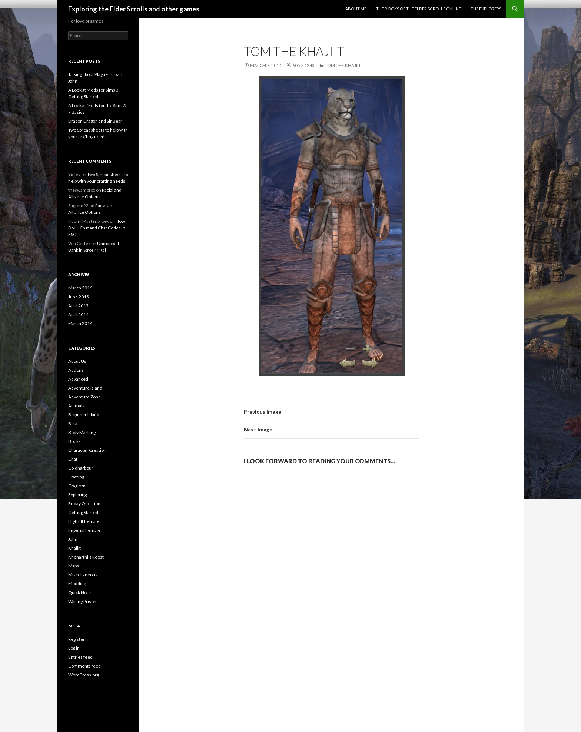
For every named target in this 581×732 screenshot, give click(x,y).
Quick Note (79, 592)
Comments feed (84, 666)
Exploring (77, 494)
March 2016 (80, 288)
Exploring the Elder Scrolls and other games (133, 9)
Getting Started (83, 512)
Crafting (76, 477)
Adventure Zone (84, 397)
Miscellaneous (82, 574)
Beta (72, 423)
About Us (77, 361)
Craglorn (77, 485)
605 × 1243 (303, 65)
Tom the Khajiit (343, 65)
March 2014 (80, 323)
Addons (76, 370)
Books (74, 441)
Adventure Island (85, 388)
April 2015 (78, 305)
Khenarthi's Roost (86, 557)
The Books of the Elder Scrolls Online (418, 8)
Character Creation (87, 450)
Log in (74, 648)
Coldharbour (80, 468)
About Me (355, 8)
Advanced (78, 379)
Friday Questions (85, 503)
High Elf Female (83, 521)
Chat (72, 459)
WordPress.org (83, 675)
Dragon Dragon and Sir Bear (95, 121)
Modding (77, 583)
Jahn (72, 539)
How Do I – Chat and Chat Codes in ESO (96, 227)
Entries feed (80, 657)
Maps (73, 566)
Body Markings (83, 432)
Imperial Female (84, 530)
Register (76, 639)
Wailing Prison (82, 601)
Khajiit (74, 548)
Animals (76, 405)
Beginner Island (83, 414)
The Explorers (486, 8)
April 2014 (78, 314)
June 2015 (78, 296)
